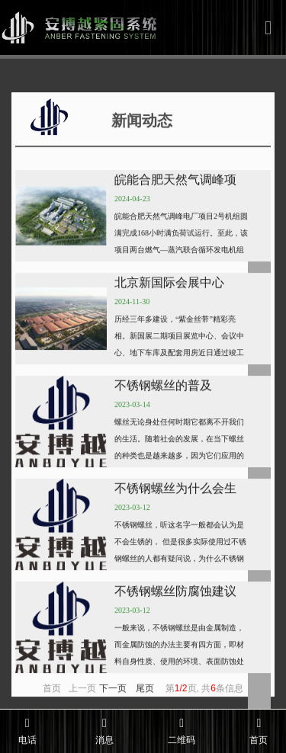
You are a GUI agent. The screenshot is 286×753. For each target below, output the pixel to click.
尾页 (145, 703)
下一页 (113, 703)
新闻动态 (97, 132)
